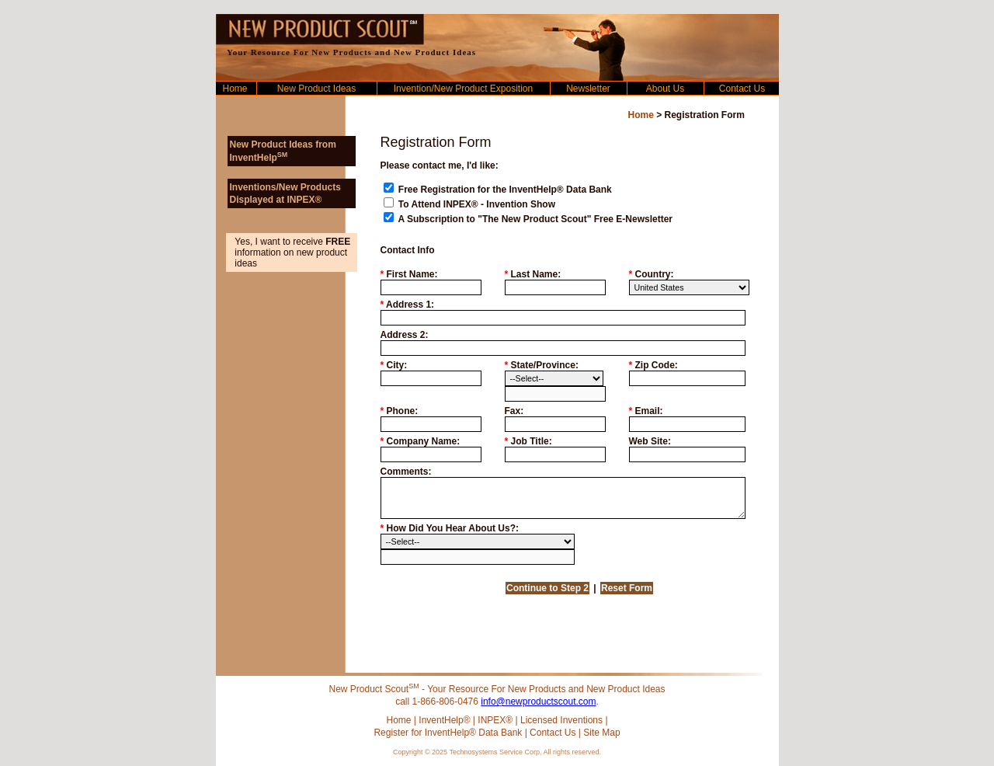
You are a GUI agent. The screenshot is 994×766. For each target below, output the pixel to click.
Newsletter (588, 88)
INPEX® (495, 720)
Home (234, 88)
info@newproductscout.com (538, 701)
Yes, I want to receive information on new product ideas (292, 252)
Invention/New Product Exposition (463, 88)
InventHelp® (444, 720)
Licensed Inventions (561, 720)
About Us (665, 88)
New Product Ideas (316, 88)
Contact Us (742, 88)
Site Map (601, 732)
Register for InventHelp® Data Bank (448, 732)
